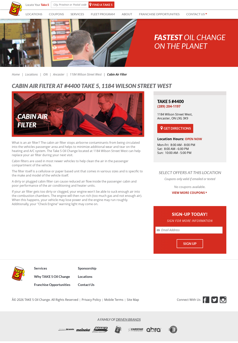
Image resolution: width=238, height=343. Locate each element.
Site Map (133, 300)
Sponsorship (87, 268)
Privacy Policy (91, 300)
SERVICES (77, 14)
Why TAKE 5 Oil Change (52, 276)
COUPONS (56, 14)
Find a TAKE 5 (101, 5)
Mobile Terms (113, 300)
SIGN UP (189, 243)
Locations (85, 276)
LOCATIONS (34, 14)
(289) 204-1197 (168, 106)
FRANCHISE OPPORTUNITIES (159, 14)
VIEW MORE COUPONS (190, 193)
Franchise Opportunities (52, 285)
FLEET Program (103, 14)
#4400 (170, 101)
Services (40, 268)
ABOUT (127, 14)
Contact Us (86, 285)
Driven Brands (128, 319)
